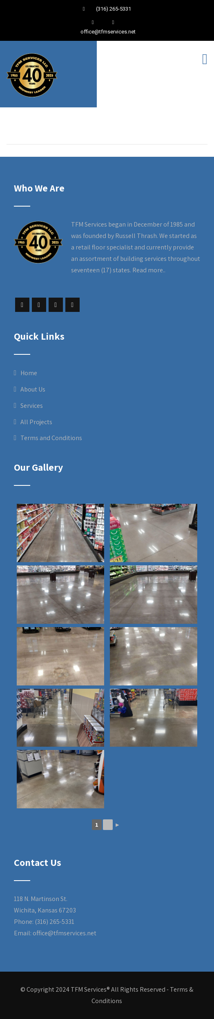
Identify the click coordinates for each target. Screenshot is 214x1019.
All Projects (36, 422)
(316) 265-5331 (113, 9)
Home (28, 373)
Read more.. (148, 270)
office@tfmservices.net (108, 32)
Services (31, 405)
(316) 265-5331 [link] (54, 921)
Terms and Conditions (51, 438)
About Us (32, 389)
